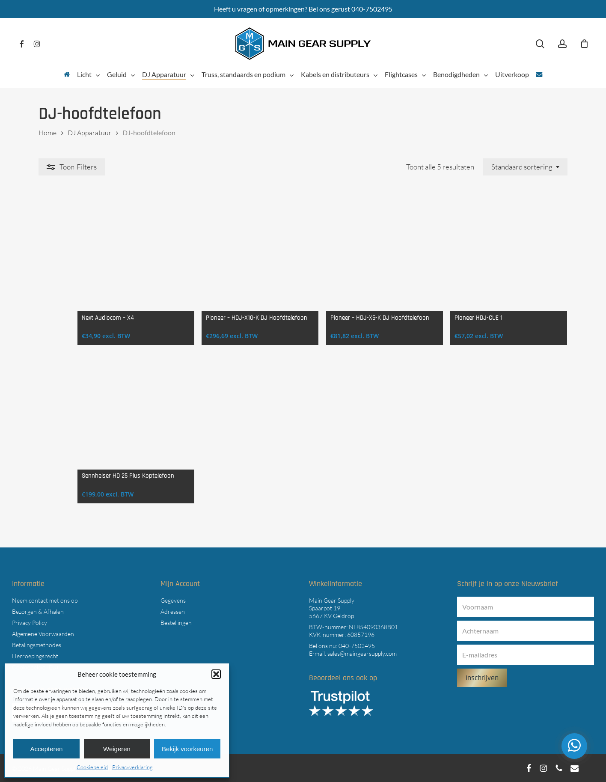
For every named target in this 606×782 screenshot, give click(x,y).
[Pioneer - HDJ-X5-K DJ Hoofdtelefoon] (370, 257)
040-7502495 (357, 645)
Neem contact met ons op (44, 600)
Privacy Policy (29, 622)
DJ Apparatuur (89, 132)
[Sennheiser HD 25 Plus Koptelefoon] (102, 426)
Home (47, 132)
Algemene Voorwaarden (43, 633)
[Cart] (584, 43)
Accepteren (46, 748)
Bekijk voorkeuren (187, 748)
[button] (216, 674)
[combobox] (525, 166)
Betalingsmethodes (36, 644)
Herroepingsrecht (35, 656)
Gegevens (173, 600)
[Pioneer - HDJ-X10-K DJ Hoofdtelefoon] (236, 257)
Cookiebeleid (92, 767)
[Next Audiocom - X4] (102, 257)
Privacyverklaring (132, 767)
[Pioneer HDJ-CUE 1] (504, 257)
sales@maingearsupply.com (362, 653)
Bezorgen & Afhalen (38, 611)
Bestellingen (176, 622)
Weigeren (117, 748)
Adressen (172, 611)
